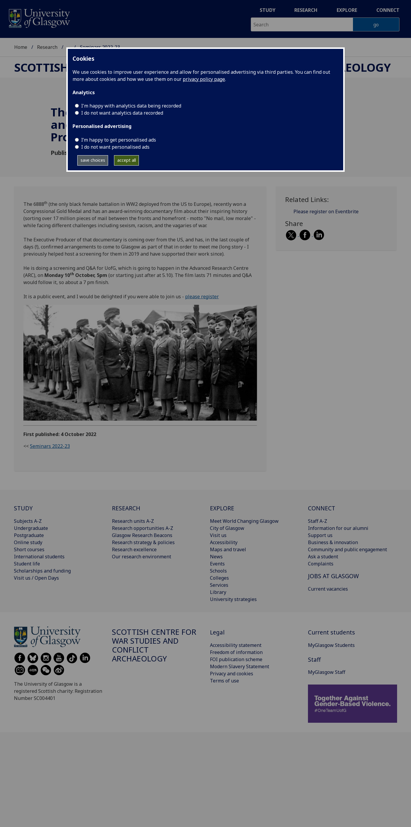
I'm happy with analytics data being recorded (131, 105)
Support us (320, 535)
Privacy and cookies (231, 673)
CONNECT (321, 508)
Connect (387, 10)
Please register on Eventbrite (326, 211)
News (216, 556)
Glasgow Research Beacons (142, 535)
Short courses (29, 549)
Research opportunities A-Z (142, 528)
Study (267, 10)
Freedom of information (236, 652)
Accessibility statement (235, 645)
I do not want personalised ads (115, 147)
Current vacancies (328, 589)
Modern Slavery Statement (239, 666)
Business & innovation (333, 542)
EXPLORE (222, 508)
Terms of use (224, 680)
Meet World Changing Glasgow (244, 521)
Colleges (219, 578)
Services (219, 585)
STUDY (23, 508)
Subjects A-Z (28, 521)
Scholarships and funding (42, 571)
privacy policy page (204, 79)
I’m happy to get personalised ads (118, 140)
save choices (93, 160)
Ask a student (323, 556)
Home (20, 47)
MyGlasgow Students (331, 645)
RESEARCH (126, 508)
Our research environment (141, 556)
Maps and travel (228, 549)
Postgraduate (29, 535)
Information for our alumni (338, 528)
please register (202, 296)
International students (39, 556)
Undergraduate (31, 528)
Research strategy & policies (143, 542)
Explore (347, 10)
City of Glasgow (227, 528)
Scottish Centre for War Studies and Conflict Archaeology (154, 645)
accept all (126, 160)
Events (217, 563)
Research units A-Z (133, 521)
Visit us (218, 535)
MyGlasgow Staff (326, 672)
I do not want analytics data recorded (122, 113)
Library (218, 592)
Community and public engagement (347, 549)
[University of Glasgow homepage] (39, 17)
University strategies (233, 599)
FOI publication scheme (236, 659)
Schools (218, 571)
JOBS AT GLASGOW (333, 576)
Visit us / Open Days (36, 578)
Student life (27, 563)
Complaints (320, 563)
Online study (28, 542)
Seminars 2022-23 (50, 446)
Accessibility (223, 542)
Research (305, 10)
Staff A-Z (317, 521)
